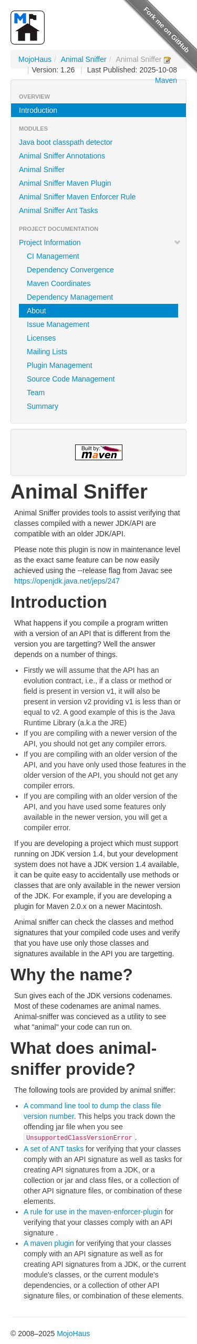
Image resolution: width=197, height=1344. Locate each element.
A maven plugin (49, 1243)
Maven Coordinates (58, 283)
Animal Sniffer (84, 59)
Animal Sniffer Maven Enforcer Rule (77, 197)
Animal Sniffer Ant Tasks (58, 210)
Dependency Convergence (70, 270)
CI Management (53, 256)
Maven (166, 80)
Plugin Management (59, 365)
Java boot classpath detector (65, 142)
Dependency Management (70, 297)
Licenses (41, 338)
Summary (42, 406)
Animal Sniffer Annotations (62, 156)
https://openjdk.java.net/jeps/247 (67, 581)
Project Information (100, 242)
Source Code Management (71, 379)
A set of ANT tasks (54, 1149)
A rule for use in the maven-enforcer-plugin (93, 1212)
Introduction (38, 110)
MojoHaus (34, 59)
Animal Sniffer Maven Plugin (65, 183)
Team (36, 392)
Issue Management (58, 324)
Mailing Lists (47, 351)
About (36, 310)
